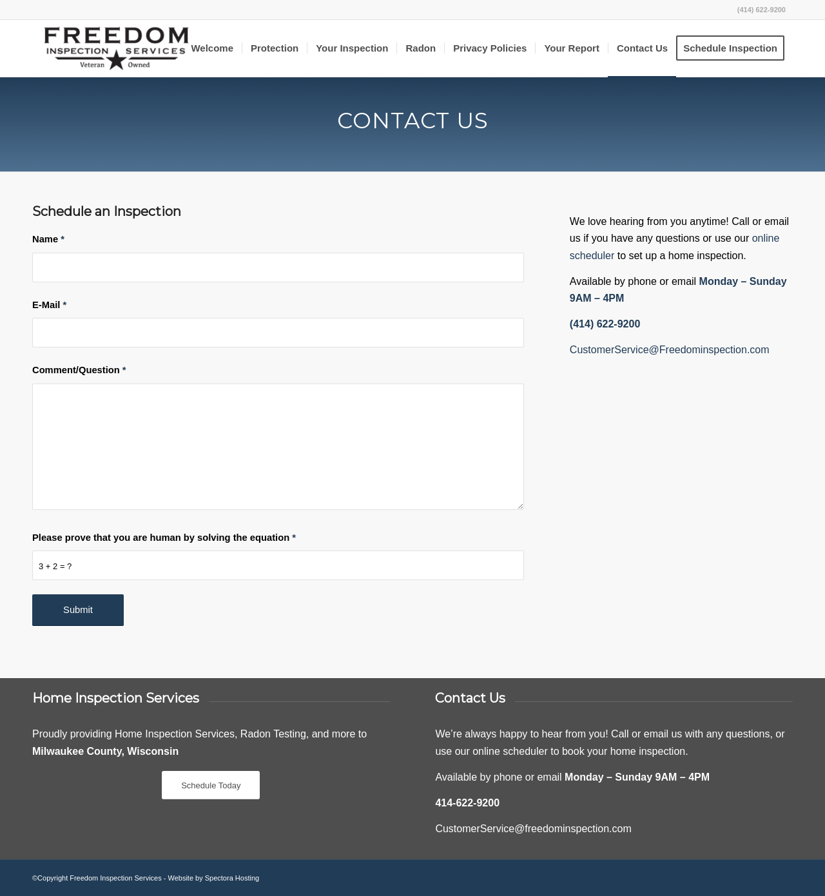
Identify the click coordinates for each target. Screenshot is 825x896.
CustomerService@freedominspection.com (533, 828)
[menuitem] (212, 48)
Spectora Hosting (232, 878)
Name (48, 239)
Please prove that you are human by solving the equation (164, 537)
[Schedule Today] (211, 785)
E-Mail (49, 305)
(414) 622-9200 (761, 10)
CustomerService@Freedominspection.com (670, 349)
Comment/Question (79, 370)
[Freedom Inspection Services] (116, 48)
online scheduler (510, 751)
